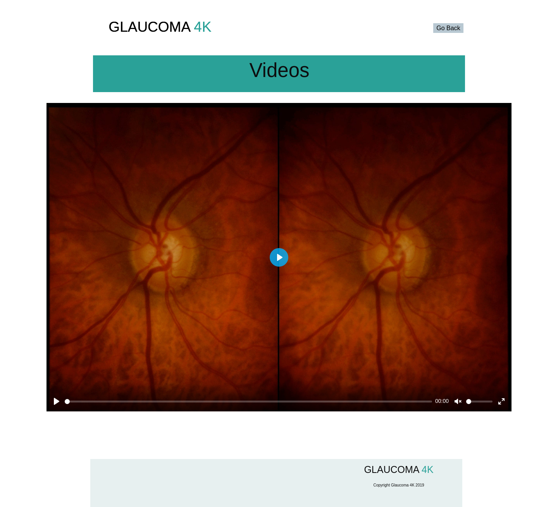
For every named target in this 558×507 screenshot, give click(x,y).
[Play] (56, 401)
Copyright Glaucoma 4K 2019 (398, 485)
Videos (279, 70)
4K (201, 27)
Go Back (448, 28)
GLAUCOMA (149, 27)
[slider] (248, 401)
